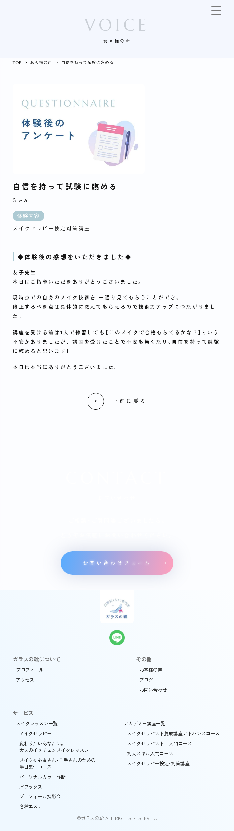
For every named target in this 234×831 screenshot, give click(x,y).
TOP (17, 62)
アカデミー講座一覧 (144, 723)
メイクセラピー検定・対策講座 (158, 763)
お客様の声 (41, 62)
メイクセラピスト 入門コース (159, 743)
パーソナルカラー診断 (42, 776)
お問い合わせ (153, 689)
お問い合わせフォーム (117, 563)
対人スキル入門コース (150, 753)
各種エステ (30, 806)
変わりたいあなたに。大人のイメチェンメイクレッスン (54, 746)
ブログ (146, 679)
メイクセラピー (35, 733)
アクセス (25, 679)
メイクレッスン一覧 (37, 723)
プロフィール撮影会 (40, 796)
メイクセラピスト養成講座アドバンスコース (173, 733)
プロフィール (30, 669)
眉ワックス (30, 786)
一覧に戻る (129, 401)
